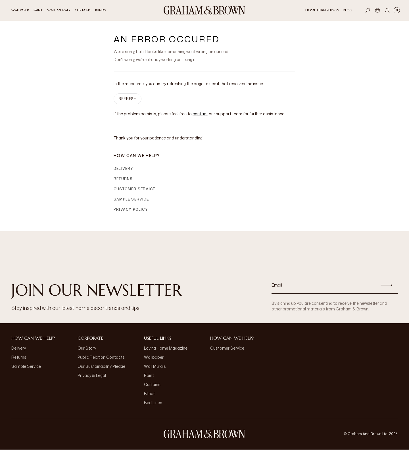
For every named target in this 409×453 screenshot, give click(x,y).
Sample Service (131, 202)
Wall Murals (155, 369)
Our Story (87, 351)
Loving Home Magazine (165, 351)
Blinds (150, 397)
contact (200, 117)
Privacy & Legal (92, 378)
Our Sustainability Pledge (101, 369)
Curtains (152, 388)
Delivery (123, 172)
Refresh (127, 102)
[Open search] (368, 10)
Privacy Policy (131, 212)
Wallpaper (154, 360)
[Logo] (204, 10)
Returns (123, 182)
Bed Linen (153, 406)
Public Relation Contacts (101, 360)
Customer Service (134, 192)
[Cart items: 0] (397, 10)
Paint (149, 378)
